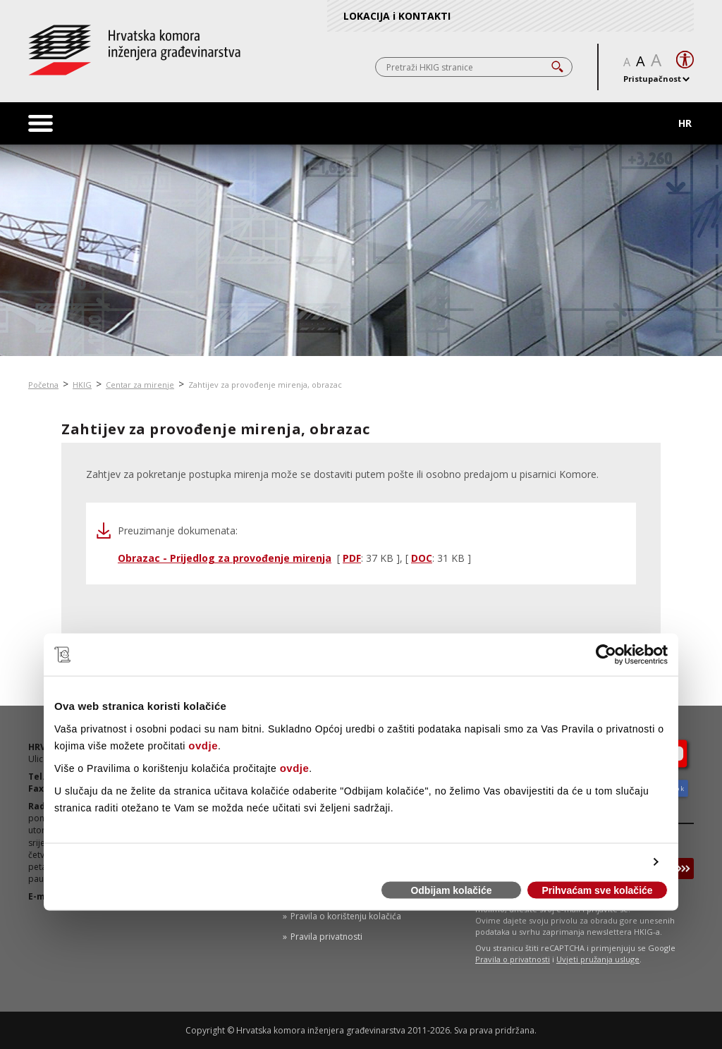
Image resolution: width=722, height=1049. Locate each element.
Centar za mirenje (140, 384)
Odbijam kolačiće (450, 890)
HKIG (82, 384)
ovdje (203, 745)
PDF (352, 558)
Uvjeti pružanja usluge (598, 959)
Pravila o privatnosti (512, 959)
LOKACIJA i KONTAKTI (397, 16)
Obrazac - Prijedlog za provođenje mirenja (224, 558)
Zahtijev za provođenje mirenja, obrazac (265, 384)
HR (685, 123)
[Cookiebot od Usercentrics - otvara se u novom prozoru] (606, 654)
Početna (43, 384)
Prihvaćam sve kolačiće (597, 890)
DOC (421, 558)
